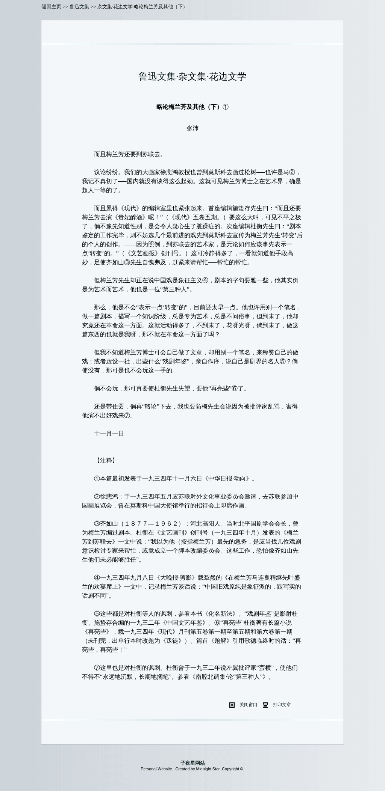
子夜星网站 (192, 763)
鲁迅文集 (79, 6)
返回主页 (51, 6)
